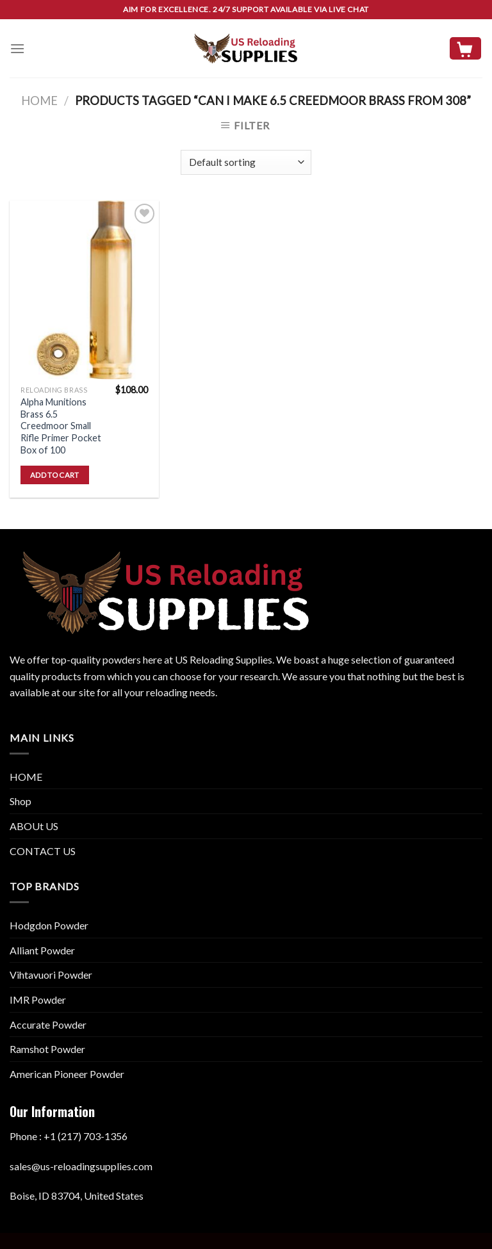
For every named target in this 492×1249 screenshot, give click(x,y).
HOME (26, 777)
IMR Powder (38, 999)
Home (39, 101)
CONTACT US (43, 851)
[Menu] (17, 48)
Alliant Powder (42, 950)
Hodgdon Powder (49, 925)
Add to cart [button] (54, 475)
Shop (20, 801)
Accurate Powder (48, 1024)
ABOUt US (34, 826)
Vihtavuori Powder (51, 974)
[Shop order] (246, 162)
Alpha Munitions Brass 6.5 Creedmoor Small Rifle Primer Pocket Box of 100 (60, 425)
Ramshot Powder (47, 1049)
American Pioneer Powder (67, 1074)
